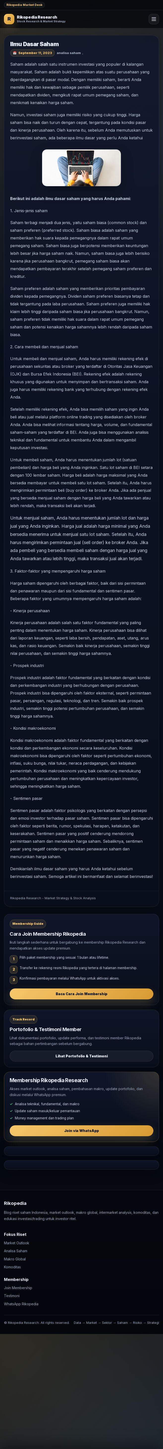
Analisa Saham (15, 1251)
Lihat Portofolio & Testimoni (81, 1056)
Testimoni (12, 1296)
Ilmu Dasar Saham (34, 44)
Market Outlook (16, 1243)
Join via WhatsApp (81, 1131)
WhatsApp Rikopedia (21, 1304)
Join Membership (18, 1287)
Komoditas (12, 1267)
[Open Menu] (154, 19)
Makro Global (15, 1259)
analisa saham (69, 53)
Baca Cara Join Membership (81, 994)
